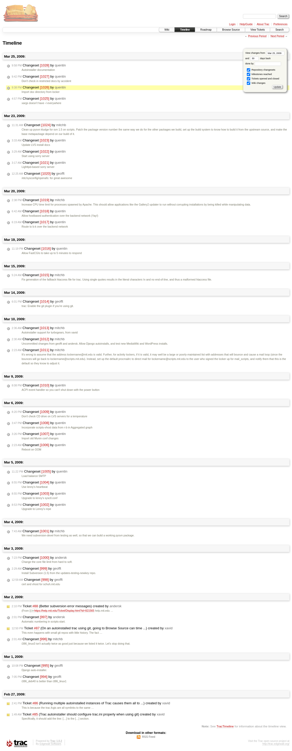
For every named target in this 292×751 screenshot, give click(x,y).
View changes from (264, 53)
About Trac (263, 24)
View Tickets (257, 29)
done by (263, 63)
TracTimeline (225, 726)
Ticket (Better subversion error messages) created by (66, 606)
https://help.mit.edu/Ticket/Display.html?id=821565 (62, 610)
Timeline (184, 29)
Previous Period (257, 36)
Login (232, 24)
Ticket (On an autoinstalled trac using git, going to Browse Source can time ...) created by (92, 628)
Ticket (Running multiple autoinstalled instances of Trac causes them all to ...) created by (91, 703)
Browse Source (231, 29)
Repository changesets (261, 70)
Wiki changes (256, 83)
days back (260, 58)
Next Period (277, 36)
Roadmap (206, 29)
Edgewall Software (50, 743)
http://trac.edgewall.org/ (275, 743)
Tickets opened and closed (263, 78)
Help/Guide (246, 24)
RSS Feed (148, 736)
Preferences (281, 24)
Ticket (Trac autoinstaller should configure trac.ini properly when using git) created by (88, 714)
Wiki (166, 29)
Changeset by (39, 65)
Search (279, 29)
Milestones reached (259, 74)
